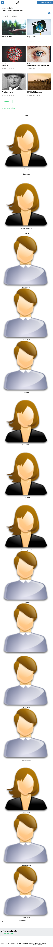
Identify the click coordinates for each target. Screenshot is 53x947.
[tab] (3, 921)
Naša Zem (4, 38)
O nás (2, 943)
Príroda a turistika (7, 36)
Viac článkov (7, 101)
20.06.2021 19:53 (31, 41)
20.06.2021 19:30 (31, 68)
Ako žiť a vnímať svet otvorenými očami (38, 65)
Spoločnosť (5, 64)
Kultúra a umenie (32, 91)
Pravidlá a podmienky (22, 943)
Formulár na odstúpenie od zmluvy (38, 943)
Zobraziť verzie (8, 934)
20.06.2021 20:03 (6, 41)
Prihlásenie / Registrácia (45, 2)
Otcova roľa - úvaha (7, 92)
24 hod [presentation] (9, 921)
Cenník (7, 943)
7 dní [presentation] (16, 921)
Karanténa (5, 65)
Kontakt (13, 943)
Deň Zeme (30, 38)
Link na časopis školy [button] (9, 108)
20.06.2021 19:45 (6, 68)
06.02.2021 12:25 (31, 95)
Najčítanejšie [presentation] (3, 921)
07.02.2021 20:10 (6, 95)
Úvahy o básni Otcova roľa (34, 92)
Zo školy (4, 91)
